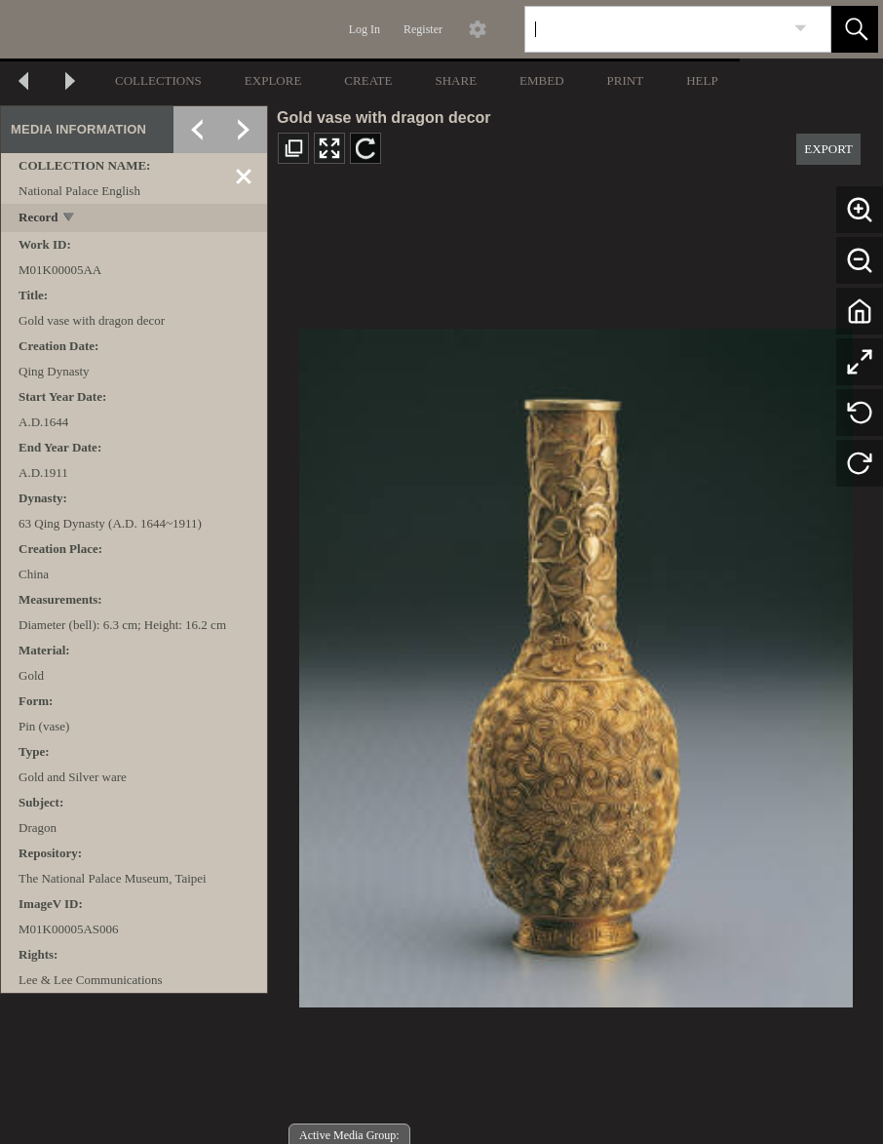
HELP (702, 80)
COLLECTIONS (158, 80)
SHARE (456, 80)
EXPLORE (273, 80)
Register (422, 29)
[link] (800, 28)
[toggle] (69, 219)
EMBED (541, 80)
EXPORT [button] (828, 148)
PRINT (625, 80)
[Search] (655, 29)
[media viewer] (575, 662)
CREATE (368, 80)
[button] (854, 29)
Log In (364, 29)
